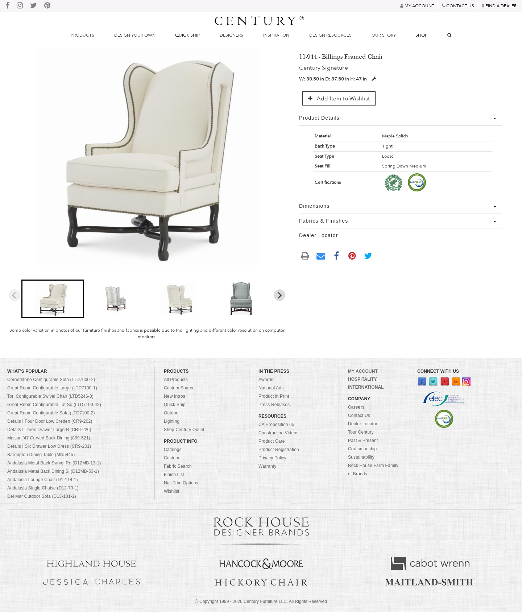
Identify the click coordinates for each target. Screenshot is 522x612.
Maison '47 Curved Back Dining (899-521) (48, 438)
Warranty (267, 466)
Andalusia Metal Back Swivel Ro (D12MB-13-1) (54, 463)
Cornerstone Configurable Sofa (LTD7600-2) (51, 379)
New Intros (174, 396)
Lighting (171, 421)
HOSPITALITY (362, 379)
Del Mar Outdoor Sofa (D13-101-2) (41, 496)
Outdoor (172, 412)
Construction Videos (278, 432)
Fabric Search (178, 466)
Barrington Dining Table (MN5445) (41, 454)
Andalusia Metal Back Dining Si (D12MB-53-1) (53, 471)
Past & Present (363, 440)
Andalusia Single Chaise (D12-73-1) (43, 488)
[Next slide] (279, 295)
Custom (171, 457)
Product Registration (278, 449)
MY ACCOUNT (363, 371)
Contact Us (359, 415)
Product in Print (273, 396)
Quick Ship (187, 35)
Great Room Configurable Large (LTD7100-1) (52, 387)
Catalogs (173, 449)
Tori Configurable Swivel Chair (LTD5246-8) (50, 396)
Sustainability (361, 457)
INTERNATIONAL (366, 387)
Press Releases (274, 404)
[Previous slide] (14, 295)
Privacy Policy (272, 457)
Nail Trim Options (181, 482)
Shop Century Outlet (184, 429)
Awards (265, 379)
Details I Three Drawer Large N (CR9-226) (49, 429)
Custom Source (179, 387)
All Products (176, 379)
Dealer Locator (362, 423)
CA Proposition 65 (276, 424)
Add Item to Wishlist (339, 98)
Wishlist (171, 491)
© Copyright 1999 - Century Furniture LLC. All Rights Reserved (261, 601)
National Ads (270, 387)
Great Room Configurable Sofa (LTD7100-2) (51, 412)
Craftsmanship (362, 448)
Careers (356, 407)
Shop (421, 35)
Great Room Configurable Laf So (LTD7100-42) (54, 404)
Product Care (271, 441)
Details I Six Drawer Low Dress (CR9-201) (49, 446)
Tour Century (361, 432)
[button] (52, 299)
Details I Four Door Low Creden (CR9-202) (49, 421)
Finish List (174, 474)
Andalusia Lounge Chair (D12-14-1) (42, 479)
